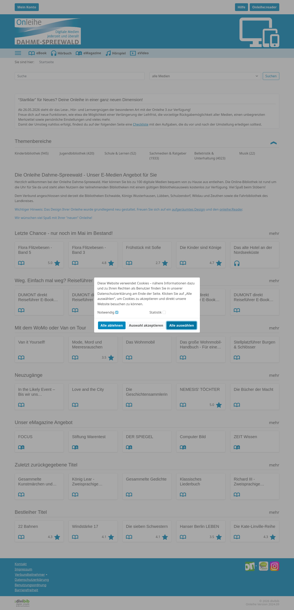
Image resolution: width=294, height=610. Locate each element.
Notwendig (105, 312)
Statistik (155, 312)
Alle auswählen (181, 325)
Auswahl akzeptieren (146, 325)
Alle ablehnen (112, 325)
